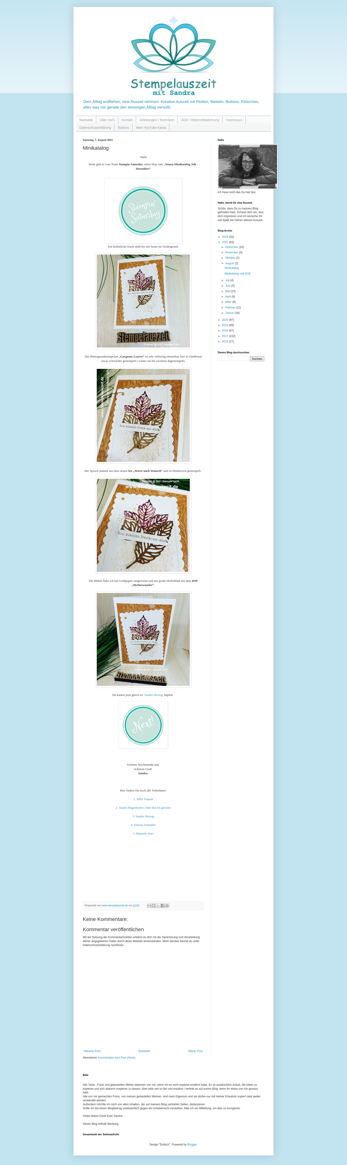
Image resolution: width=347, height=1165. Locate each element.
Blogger (192, 1144)
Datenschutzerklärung (95, 127)
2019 (225, 325)
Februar (230, 307)
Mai (228, 291)
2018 (225, 330)
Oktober (230, 257)
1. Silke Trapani (143, 799)
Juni (228, 285)
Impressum (234, 120)
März (228, 302)
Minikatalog (232, 268)
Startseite (86, 120)
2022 (225, 236)
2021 (225, 242)
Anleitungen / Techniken (157, 120)
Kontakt (127, 120)
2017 (225, 336)
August (230, 263)
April (228, 296)
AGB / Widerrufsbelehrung (200, 120)
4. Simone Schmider (143, 825)
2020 (225, 319)
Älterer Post (195, 1051)
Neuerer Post (92, 1051)
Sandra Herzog (153, 695)
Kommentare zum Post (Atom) (116, 1057)
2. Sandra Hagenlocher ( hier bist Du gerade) (143, 807)
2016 (225, 341)
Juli (227, 280)
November (232, 252)
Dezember (232, 247)
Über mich (107, 120)
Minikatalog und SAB (237, 273)
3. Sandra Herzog (143, 816)
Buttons (123, 127)
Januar (230, 312)
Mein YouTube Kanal (151, 127)
